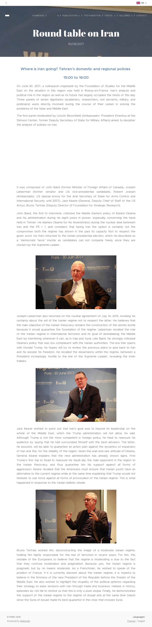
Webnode (25, 621)
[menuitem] (39, 15)
